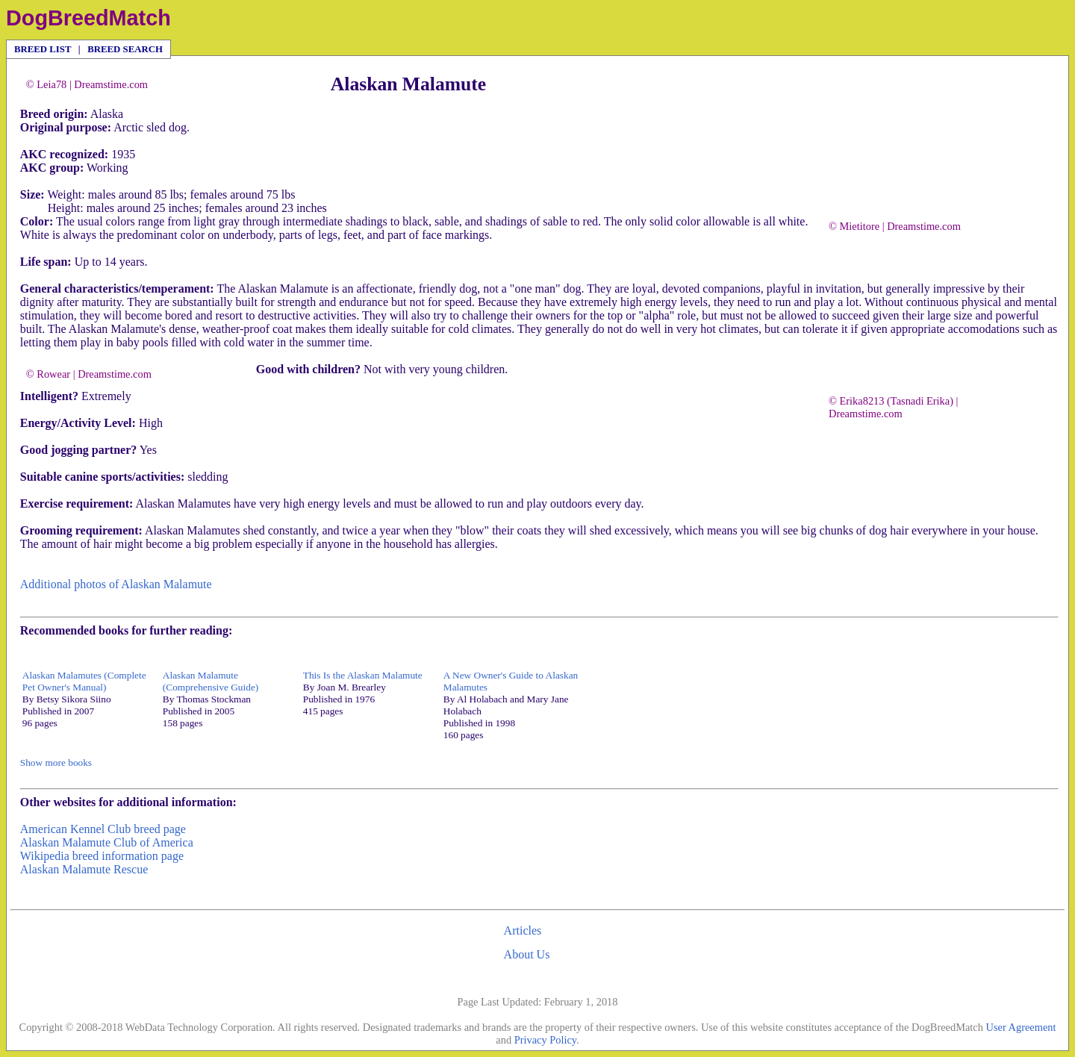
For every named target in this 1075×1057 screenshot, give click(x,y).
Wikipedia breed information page (102, 855)
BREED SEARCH (125, 49)
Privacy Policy (545, 1040)
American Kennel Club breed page (103, 829)
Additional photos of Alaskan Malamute (116, 584)
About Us (527, 954)
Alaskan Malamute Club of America (106, 842)
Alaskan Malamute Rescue (84, 869)
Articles (523, 930)
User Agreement (1021, 1027)
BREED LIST (42, 49)
